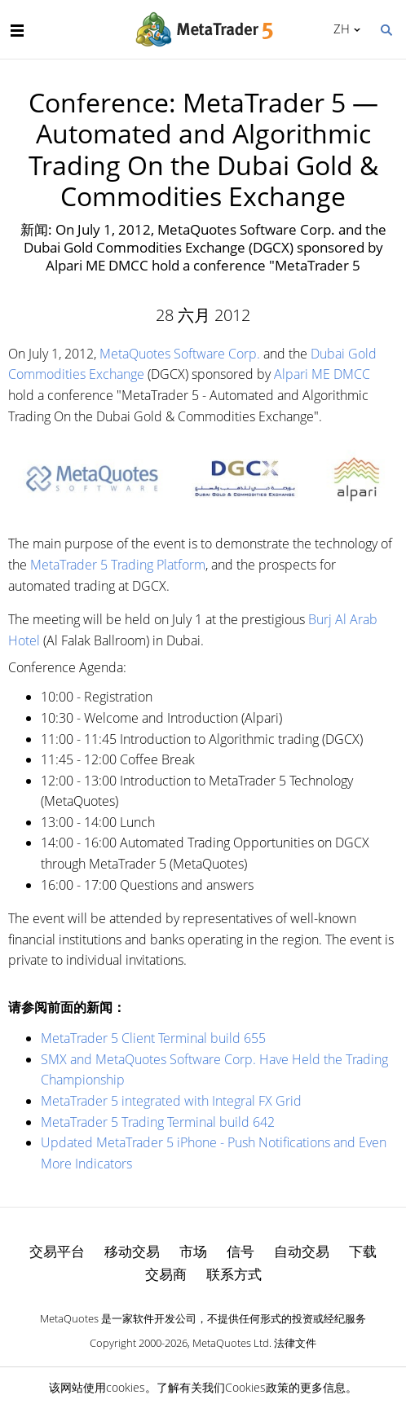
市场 (193, 1251)
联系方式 (234, 1274)
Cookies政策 (257, 1387)
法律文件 (295, 1342)
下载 (363, 1251)
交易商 (166, 1274)
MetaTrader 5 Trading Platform (117, 565)
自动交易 (301, 1251)
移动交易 (132, 1251)
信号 (240, 1251)
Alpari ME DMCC (322, 374)
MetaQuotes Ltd (230, 1342)
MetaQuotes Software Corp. (179, 354)
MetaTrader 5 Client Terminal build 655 (153, 1038)
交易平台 (57, 1251)
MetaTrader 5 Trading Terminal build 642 (158, 1122)
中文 (339, 28)
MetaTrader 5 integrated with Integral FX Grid (171, 1101)
